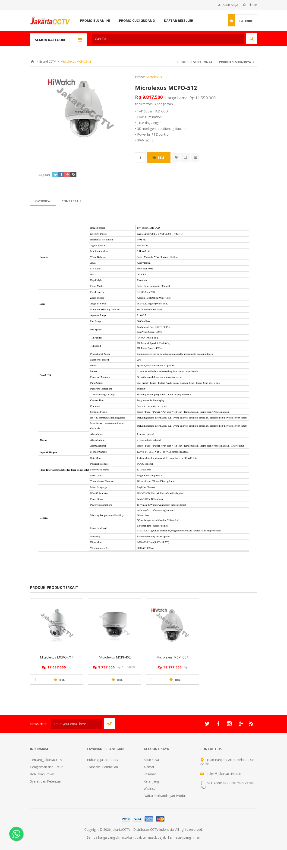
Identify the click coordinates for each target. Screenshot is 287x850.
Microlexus (154, 77)
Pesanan (150, 774)
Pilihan (252, 5)
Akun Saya (230, 5)
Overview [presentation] (42, 201)
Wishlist (149, 788)
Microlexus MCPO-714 (56, 657)
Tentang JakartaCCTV (46, 759)
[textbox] (168, 39)
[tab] (43, 201)
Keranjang (151, 781)
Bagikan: (44, 175)
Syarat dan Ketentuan (46, 781)
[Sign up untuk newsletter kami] (76, 724)
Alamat (149, 767)
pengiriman (165, 104)
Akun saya (151, 759)
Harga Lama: (177, 97)
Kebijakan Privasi (42, 774)
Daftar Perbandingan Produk (165, 795)
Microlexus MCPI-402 (115, 657)
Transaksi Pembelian (102, 767)
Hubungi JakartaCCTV (103, 759)
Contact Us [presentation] (71, 201)
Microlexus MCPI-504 (172, 657)
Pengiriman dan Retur (46, 767)
